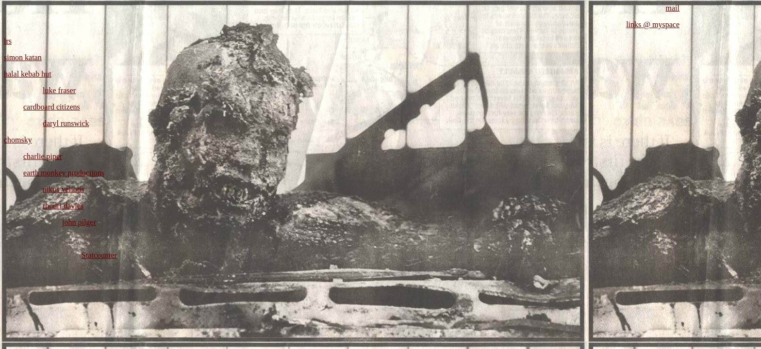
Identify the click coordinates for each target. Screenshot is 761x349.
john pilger (79, 222)
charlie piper (42, 156)
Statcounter (99, 255)
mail (672, 8)
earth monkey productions (63, 173)
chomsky (18, 140)
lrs (8, 41)
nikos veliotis (63, 189)
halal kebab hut (27, 74)
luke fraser (59, 90)
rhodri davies (63, 206)
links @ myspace (652, 24)
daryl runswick (66, 123)
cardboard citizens (51, 107)
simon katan (23, 57)
